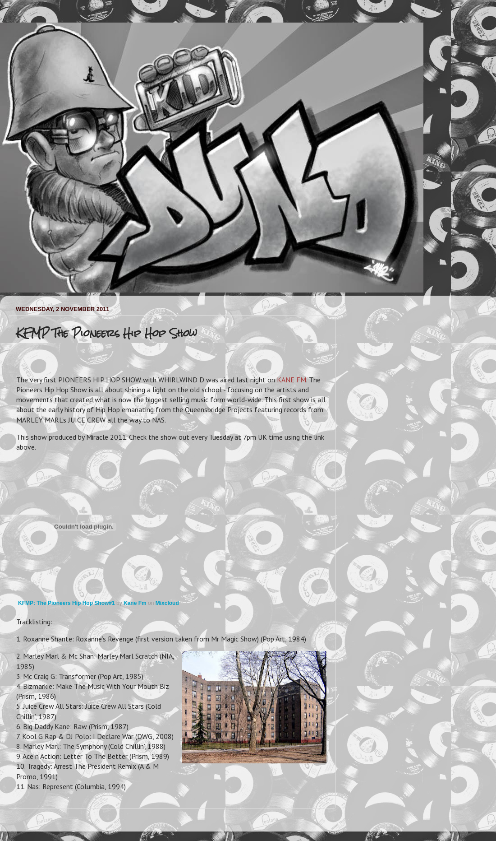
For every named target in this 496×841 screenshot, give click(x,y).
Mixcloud (167, 603)
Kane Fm (135, 603)
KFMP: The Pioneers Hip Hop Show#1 (66, 603)
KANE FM (291, 379)
